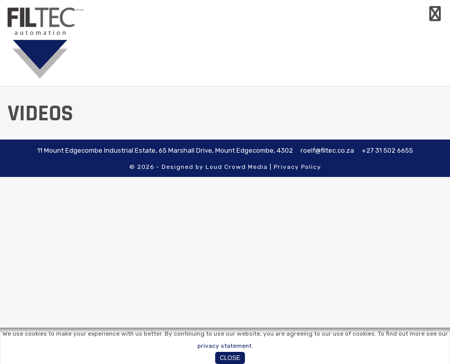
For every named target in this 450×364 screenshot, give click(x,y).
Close (230, 357)
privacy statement (224, 345)
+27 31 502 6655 (387, 150)
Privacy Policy (297, 166)
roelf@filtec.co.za (327, 150)
